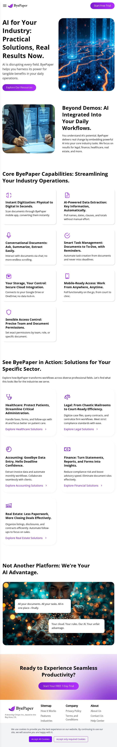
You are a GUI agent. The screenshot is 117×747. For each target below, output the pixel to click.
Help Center (97, 720)
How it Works (48, 711)
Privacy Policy (73, 711)
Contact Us (97, 716)
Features (46, 716)
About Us (96, 711)
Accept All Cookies (40, 739)
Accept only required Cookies (70, 739)
